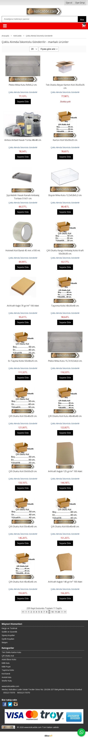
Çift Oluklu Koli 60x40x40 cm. (65, 526)
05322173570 (9, 692)
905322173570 (23, 692)
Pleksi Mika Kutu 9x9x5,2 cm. (23, 84)
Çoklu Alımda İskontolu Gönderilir (22, 92)
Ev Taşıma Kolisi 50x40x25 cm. (23, 360)
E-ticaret (40, 735)
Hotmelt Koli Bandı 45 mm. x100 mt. (22, 250)
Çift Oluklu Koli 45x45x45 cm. (23, 581)
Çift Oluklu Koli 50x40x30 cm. (23, 416)
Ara (82, 19)
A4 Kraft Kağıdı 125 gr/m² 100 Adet (65, 471)
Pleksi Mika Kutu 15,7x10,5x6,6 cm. (65, 360)
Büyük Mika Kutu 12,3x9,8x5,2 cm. (65, 195)
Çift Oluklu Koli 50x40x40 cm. (23, 526)
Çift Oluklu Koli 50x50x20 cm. (23, 471)
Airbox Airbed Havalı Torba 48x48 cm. (22, 140)
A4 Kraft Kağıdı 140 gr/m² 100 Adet (65, 581)
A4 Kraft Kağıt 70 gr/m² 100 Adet (23, 305)
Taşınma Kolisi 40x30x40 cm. (65, 305)
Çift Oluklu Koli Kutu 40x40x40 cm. (65, 416)
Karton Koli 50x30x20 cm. (65, 140)
